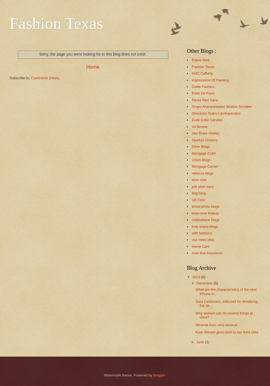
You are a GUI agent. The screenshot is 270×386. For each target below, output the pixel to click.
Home (92, 67)
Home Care (201, 246)
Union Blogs (201, 160)
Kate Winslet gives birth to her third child (227, 332)
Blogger (159, 375)
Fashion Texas (56, 23)
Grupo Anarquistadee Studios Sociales (222, 107)
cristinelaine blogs (206, 220)
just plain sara (202, 187)
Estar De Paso (203, 93)
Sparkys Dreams (205, 140)
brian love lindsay (205, 213)
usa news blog (203, 240)
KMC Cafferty (202, 73)
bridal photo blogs (206, 206)
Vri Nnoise (200, 127)
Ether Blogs (201, 147)
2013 (196, 277)
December (205, 283)
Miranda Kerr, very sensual (216, 325)
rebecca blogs (203, 173)
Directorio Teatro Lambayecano (216, 113)
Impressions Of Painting (210, 80)
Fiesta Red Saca (205, 100)
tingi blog (199, 193)
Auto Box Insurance (207, 253)
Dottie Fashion (203, 87)
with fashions (202, 233)
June (200, 342)
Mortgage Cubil (203, 153)
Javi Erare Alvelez (206, 133)
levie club (199, 180)
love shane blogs (205, 227)
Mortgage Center (205, 166)
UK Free (198, 200)
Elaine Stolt (200, 60)
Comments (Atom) (45, 78)
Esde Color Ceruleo (207, 120)
